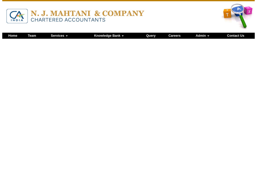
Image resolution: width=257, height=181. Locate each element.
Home (12, 35)
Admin (202, 35)
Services (59, 35)
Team (32, 35)
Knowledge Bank (109, 35)
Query (151, 35)
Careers (174, 35)
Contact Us (235, 35)
